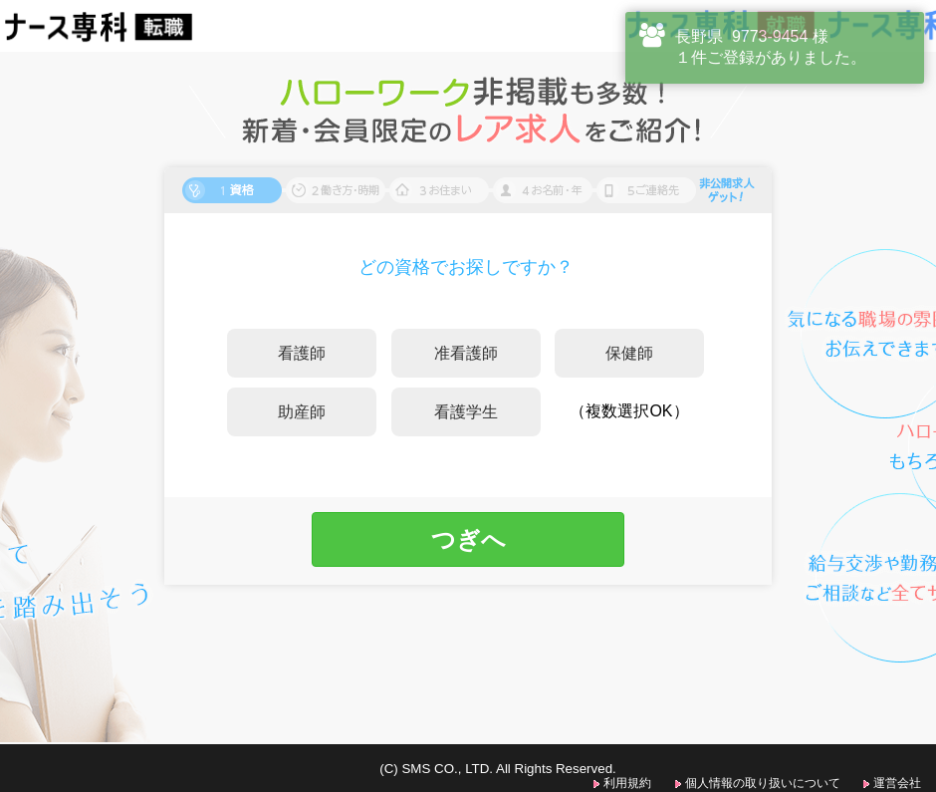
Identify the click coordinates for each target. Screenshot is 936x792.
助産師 (302, 411)
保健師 (629, 353)
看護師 (302, 353)
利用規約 (627, 783)
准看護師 (466, 353)
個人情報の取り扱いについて (762, 783)
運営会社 (897, 783)
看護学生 (466, 411)
